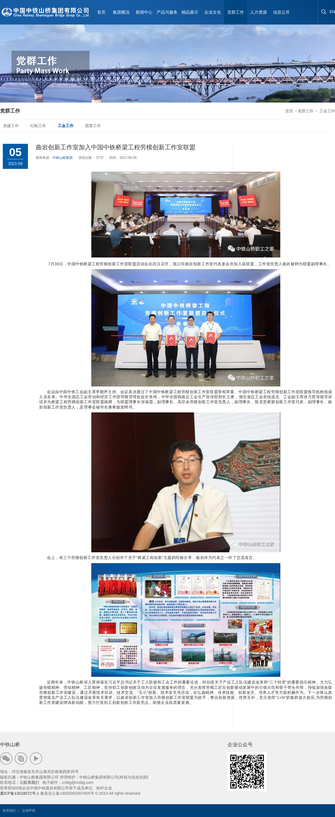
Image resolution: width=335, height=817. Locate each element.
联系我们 (31, 782)
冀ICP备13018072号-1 (19, 793)
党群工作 (306, 111)
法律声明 (28, 811)
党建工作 (11, 125)
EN (332, 11)
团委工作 (93, 125)
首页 (101, 12)
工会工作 (326, 111)
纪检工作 (38, 125)
